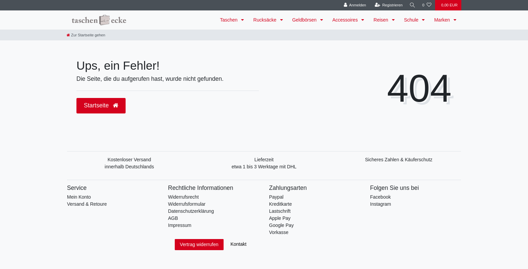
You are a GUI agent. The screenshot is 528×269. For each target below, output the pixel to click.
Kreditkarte (280, 204)
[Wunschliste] (427, 5)
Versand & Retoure (87, 204)
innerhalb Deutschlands (129, 166)
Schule (412, 20)
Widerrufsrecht (183, 197)
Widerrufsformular (186, 204)
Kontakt (238, 244)
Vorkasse (279, 232)
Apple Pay (280, 218)
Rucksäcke (265, 20)
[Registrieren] (387, 5)
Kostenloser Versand (129, 159)
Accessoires (345, 20)
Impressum (179, 225)
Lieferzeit (264, 159)
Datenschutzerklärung (191, 211)
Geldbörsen (305, 20)
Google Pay (281, 225)
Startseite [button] (101, 105)
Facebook (380, 197)
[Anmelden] (354, 5)
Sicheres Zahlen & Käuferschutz (398, 159)
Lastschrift (280, 211)
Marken (442, 20)
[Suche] (412, 5)
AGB (173, 218)
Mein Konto (79, 197)
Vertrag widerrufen (199, 244)
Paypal (276, 197)
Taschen (229, 20)
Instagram (380, 204)
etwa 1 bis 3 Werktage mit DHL (264, 166)
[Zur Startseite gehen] (86, 35)
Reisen (381, 20)
